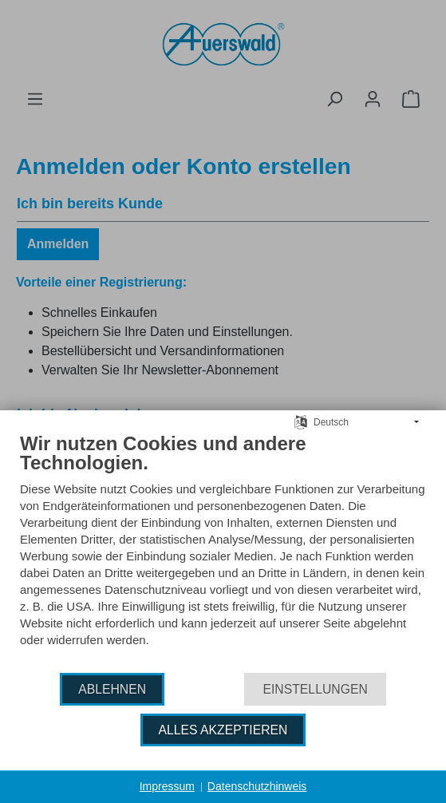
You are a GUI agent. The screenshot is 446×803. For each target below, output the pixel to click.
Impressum (167, 786)
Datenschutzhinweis (257, 786)
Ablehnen (112, 689)
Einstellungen (314, 689)
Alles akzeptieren (223, 730)
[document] (223, 551)
